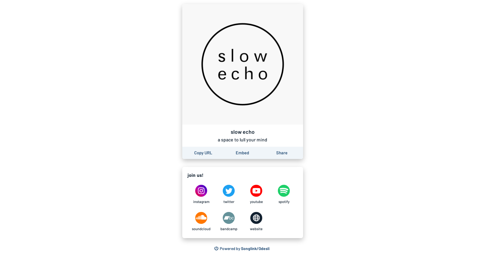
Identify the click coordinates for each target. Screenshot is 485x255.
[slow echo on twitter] (229, 194)
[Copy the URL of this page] (203, 153)
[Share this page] (281, 153)
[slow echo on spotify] (284, 194)
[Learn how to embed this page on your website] (242, 153)
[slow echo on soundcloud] (201, 221)
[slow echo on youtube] (256, 194)
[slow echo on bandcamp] (229, 221)
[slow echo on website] (256, 221)
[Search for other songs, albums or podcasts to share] (242, 248)
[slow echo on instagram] (201, 194)
